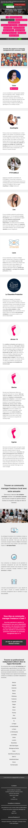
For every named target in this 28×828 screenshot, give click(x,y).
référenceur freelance (20, 30)
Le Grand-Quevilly (14, 726)
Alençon (14, 682)
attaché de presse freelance (16, 17)
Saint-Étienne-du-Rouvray (14, 753)
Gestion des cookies (14, 795)
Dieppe (14, 704)
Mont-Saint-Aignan (14, 745)
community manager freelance (7, 19)
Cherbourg (14, 696)
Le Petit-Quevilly (14, 732)
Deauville (14, 701)
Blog (14, 797)
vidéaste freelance (22, 32)
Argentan (14, 685)
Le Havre (14, 729)
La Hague (14, 723)
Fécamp (14, 712)
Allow (20, 38)
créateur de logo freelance (21, 19)
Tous (7, 17)
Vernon (14, 762)
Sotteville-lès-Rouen (14, 759)
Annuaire (9, 789)
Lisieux (14, 737)
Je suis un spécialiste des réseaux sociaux (14, 642)
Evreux (14, 710)
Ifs (14, 721)
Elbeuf (14, 707)
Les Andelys (14, 734)
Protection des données (14, 793)
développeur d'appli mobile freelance (9, 25)
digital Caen (14, 813)
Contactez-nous (14, 799)
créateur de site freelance (14, 22)
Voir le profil (14, 88)
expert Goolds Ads (23, 25)
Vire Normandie (14, 764)
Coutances (14, 699)
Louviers (14, 740)
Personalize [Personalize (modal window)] (10, 6)
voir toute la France (11, 545)
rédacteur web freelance (8, 30)
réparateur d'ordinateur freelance (9, 32)
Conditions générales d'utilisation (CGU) (14, 791)
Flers (14, 715)
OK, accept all (8, 4)
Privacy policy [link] (18, 6)
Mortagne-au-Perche (14, 748)
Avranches (14, 688)
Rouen (14, 751)
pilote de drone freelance (19, 27)
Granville (14, 718)
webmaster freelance (14, 35)
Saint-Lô (14, 756)
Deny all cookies (20, 4)
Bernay (14, 693)
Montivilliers (14, 742)
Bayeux (14, 690)
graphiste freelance (8, 27)
